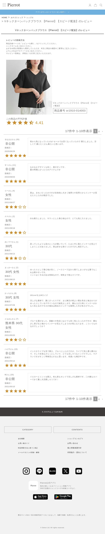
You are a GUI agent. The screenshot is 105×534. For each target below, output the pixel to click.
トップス (29, 18)
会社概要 (21, 438)
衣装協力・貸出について (77, 452)
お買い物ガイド (24, 443)
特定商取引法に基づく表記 (28, 448)
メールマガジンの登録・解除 (28, 452)
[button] (102, 131)
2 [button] (99, 132)
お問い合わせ (72, 443)
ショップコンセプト (75, 439)
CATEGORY (27, 430)
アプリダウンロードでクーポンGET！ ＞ (53, 12)
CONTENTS (77, 430)
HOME (4, 18)
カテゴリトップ (17, 18)
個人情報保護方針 (74, 448)
